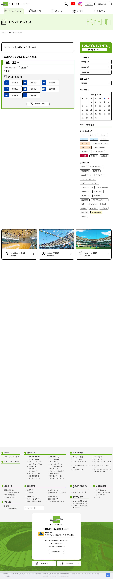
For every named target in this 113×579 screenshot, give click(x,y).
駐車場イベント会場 (55, 476)
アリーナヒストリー (55, 461)
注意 (85, 156)
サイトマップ (100, 495)
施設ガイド (31, 453)
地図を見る (44, 564)
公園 (82, 204)
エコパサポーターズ (79, 492)
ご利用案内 (30, 492)
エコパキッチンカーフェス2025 (102, 462)
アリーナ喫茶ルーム (55, 466)
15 (91, 110)
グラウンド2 (98, 191)
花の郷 (104, 204)
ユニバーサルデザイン (56, 478)
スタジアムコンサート (100, 143)
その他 (83, 216)
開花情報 (94, 156)
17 (100, 110)
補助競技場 (85, 171)
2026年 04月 (85, 62)
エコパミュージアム (35, 464)
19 (109, 110)
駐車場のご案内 (39, 104)
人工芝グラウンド (87, 187)
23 (96, 114)
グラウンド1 (85, 191)
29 (91, 118)
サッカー (103, 135)
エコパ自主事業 (98, 152)
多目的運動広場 (103, 187)
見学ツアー (85, 152)
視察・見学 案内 (53, 496)
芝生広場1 (97, 196)
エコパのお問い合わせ (80, 501)
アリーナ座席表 (54, 459)
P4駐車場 (84, 212)
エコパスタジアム (96, 167)
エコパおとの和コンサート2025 (102, 466)
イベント (104, 139)
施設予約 (30, 490)
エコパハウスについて (80, 487)
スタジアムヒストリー (36, 461)
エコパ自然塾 (98, 459)
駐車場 (83, 208)
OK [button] (108, 575)
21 (87, 114)
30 (96, 118)
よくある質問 (101, 486)
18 (104, 110)
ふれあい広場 (93, 204)
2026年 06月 (85, 72)
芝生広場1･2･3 (54, 473)
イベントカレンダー (11, 462)
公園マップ (8, 486)
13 (82, 110)
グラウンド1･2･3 (34, 478)
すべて (83, 135)
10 (100, 106)
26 (109, 114)
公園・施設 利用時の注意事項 (57, 493)
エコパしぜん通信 (10, 497)
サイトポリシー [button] (8, 576)
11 (104, 106)
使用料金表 (30, 496)
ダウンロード (31, 508)
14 (87, 110)
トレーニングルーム (87, 179)
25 (104, 114)
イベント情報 (78, 453)
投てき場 (96, 171)
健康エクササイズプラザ (89, 183)
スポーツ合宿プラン (33, 499)
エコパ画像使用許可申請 (56, 501)
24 (100, 114)
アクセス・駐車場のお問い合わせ (80, 506)
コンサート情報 (78, 457)
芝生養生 (104, 156)
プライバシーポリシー (103, 492)
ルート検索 (69, 564)
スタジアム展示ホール (100, 200)
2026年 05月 (85, 67)
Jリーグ (84, 139)
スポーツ (93, 135)
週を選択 (84, 83)
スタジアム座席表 (34, 459)
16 (96, 110)
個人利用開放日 (100, 147)
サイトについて (101, 490)
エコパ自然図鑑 (9, 495)
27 (82, 118)
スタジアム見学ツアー (80, 461)
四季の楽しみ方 (9, 490)
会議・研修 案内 (53, 499)
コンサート (85, 143)
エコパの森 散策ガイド (11, 492)
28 (87, 118)
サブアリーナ (100, 175)
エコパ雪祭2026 (78, 469)
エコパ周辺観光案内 (10, 508)
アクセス (7, 502)
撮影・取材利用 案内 (34, 501)
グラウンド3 (85, 196)
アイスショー (85, 147)
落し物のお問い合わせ (80, 503)
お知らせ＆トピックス (11, 457)
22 (91, 114)
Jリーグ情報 (98, 457)
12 (109, 106)
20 (82, 114)
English (89, 4)
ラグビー (94, 139)
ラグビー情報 (77, 459)
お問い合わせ (102, 4)
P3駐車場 (104, 208)
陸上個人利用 (33, 471)
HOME (6, 453)
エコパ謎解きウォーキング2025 (81, 466)
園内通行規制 (96, 212)
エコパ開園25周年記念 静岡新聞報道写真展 (102, 470)
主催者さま (31, 486)
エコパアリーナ (86, 175)
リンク (98, 497)
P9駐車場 (93, 208)
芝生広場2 (84, 200)
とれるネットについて (55, 490)
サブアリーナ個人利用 (56, 471)
